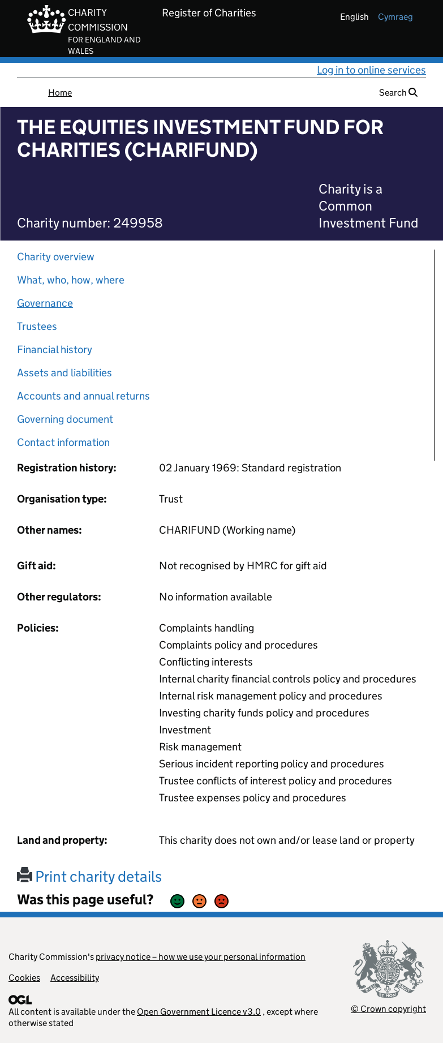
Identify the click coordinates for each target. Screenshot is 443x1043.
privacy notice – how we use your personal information (201, 956)
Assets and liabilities (64, 372)
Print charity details (89, 876)
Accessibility (74, 977)
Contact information (63, 442)
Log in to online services (371, 69)
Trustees (37, 326)
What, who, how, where (70, 279)
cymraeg (395, 16)
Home (60, 92)
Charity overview (55, 256)
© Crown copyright (388, 1008)
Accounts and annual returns (83, 395)
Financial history (54, 349)
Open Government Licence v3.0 (199, 1011)
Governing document (65, 419)
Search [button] (398, 92)
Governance (45, 303)
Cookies (24, 977)
